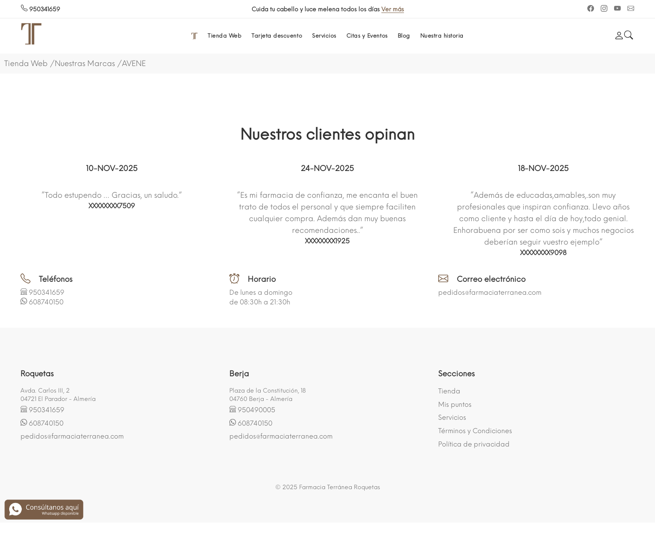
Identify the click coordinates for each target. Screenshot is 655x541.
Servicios (324, 36)
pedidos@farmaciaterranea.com (489, 292)
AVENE (134, 63)
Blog (404, 36)
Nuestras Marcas (85, 63)
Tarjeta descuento (276, 36)
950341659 (40, 9)
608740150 (46, 302)
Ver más (427, 9)
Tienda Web (224, 36)
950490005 (256, 410)
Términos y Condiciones (475, 431)
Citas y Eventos (367, 36)
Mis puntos (455, 404)
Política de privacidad (474, 444)
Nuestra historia (442, 36)
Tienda (449, 391)
